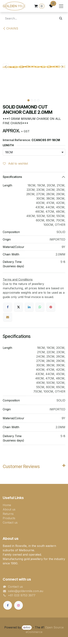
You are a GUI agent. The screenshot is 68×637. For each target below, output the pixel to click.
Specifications (12, 177)
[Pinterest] (50, 307)
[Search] (60, 18)
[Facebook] (7, 307)
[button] (6, 66)
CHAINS (10, 28)
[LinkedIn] (29, 307)
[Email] (7, 317)
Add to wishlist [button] (15, 163)
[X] (18, 307)
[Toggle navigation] (61, 6)
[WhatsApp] (40, 307)
